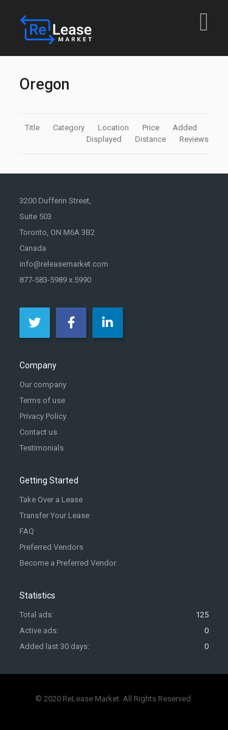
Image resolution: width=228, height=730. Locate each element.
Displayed (104, 139)
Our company (42, 384)
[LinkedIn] (107, 322)
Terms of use (42, 400)
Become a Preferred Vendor (67, 562)
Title (33, 127)
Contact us (38, 432)
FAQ (26, 531)
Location (114, 127)
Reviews (194, 139)
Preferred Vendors (51, 547)
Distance (151, 139)
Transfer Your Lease (54, 515)
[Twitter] (34, 322)
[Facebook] (71, 322)
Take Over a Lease (51, 499)
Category (69, 127)
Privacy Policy (42, 416)
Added (186, 127)
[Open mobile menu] (204, 21)
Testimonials (41, 447)
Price (151, 127)
